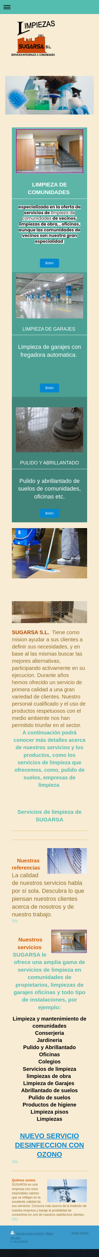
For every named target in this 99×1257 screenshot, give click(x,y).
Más (15, 920)
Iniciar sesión (80, 1232)
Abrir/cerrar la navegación (49, 7)
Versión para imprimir (27, 1233)
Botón (49, 263)
